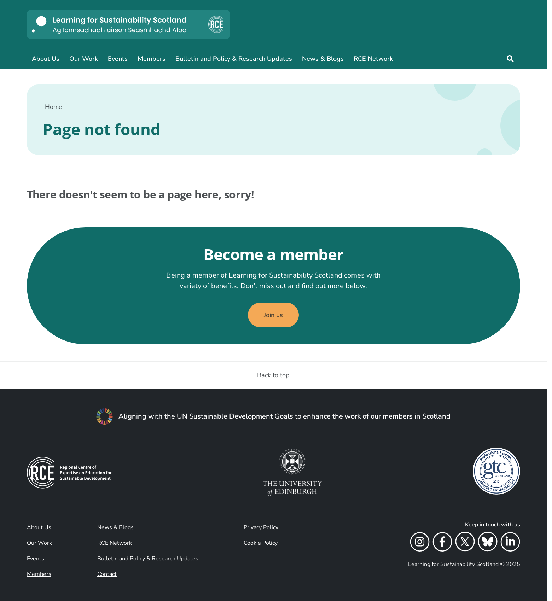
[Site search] (510, 59)
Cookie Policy (261, 543)
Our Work (83, 58)
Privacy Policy (261, 527)
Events (118, 58)
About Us (45, 58)
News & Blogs (323, 58)
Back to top (273, 375)
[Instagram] (420, 543)
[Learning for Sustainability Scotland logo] (128, 24)
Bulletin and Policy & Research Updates (233, 58)
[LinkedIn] (510, 543)
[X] (465, 543)
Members (151, 58)
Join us (273, 315)
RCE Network (373, 58)
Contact (107, 574)
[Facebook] (442, 543)
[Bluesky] (488, 543)
